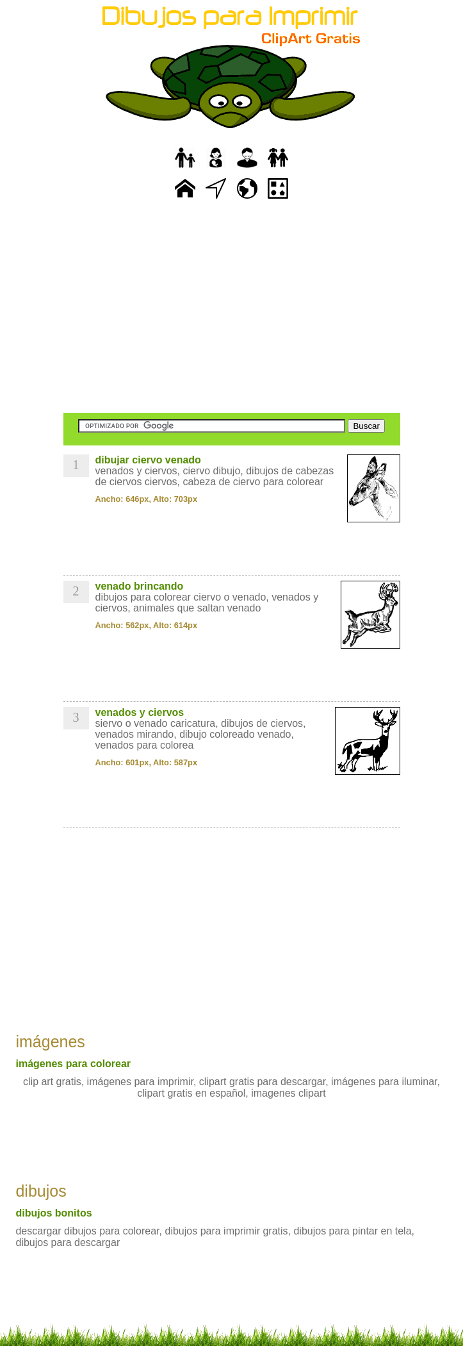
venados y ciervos (139, 712)
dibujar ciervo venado (148, 459)
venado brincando (139, 586)
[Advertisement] (231, 307)
